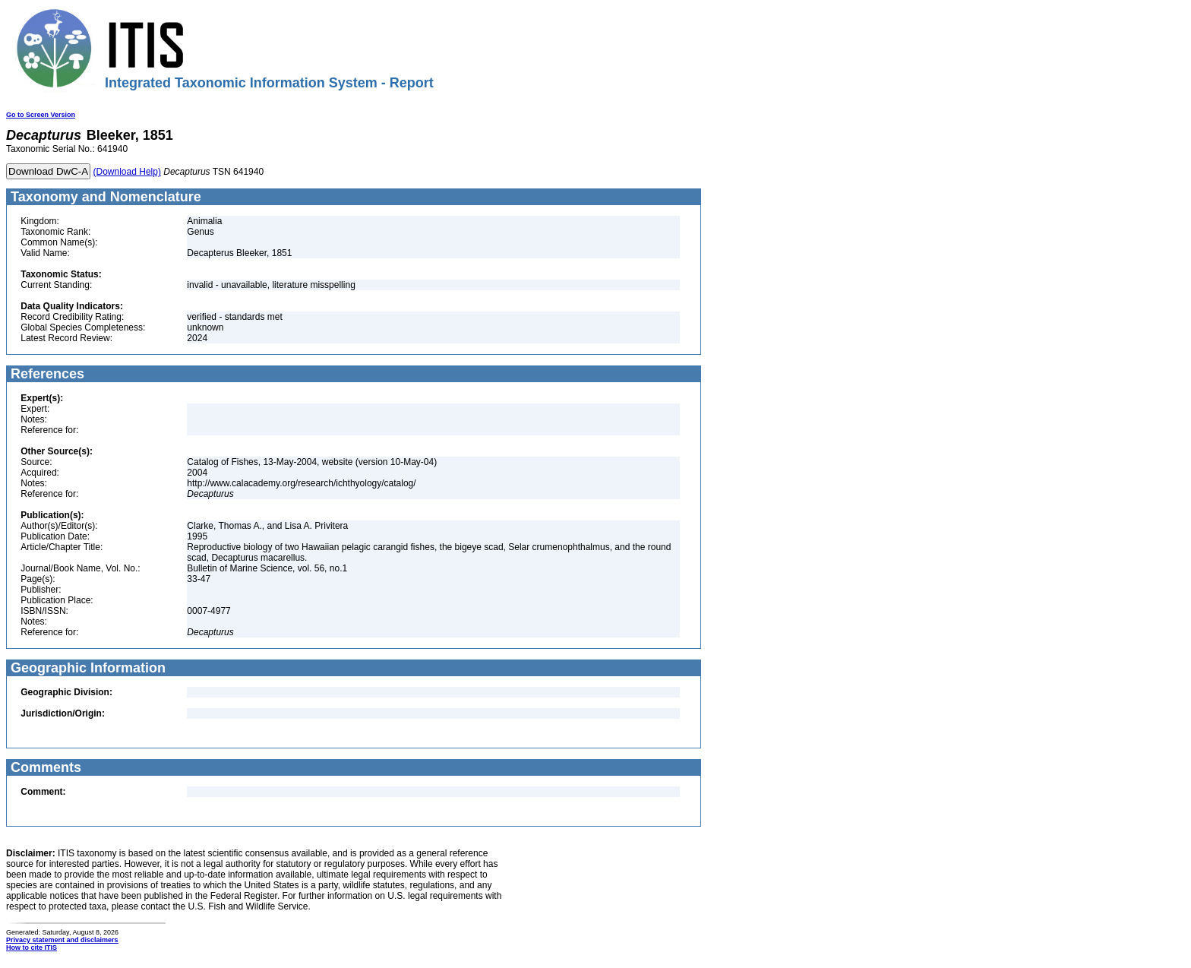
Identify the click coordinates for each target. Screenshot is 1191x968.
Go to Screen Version (40, 115)
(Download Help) (127, 171)
